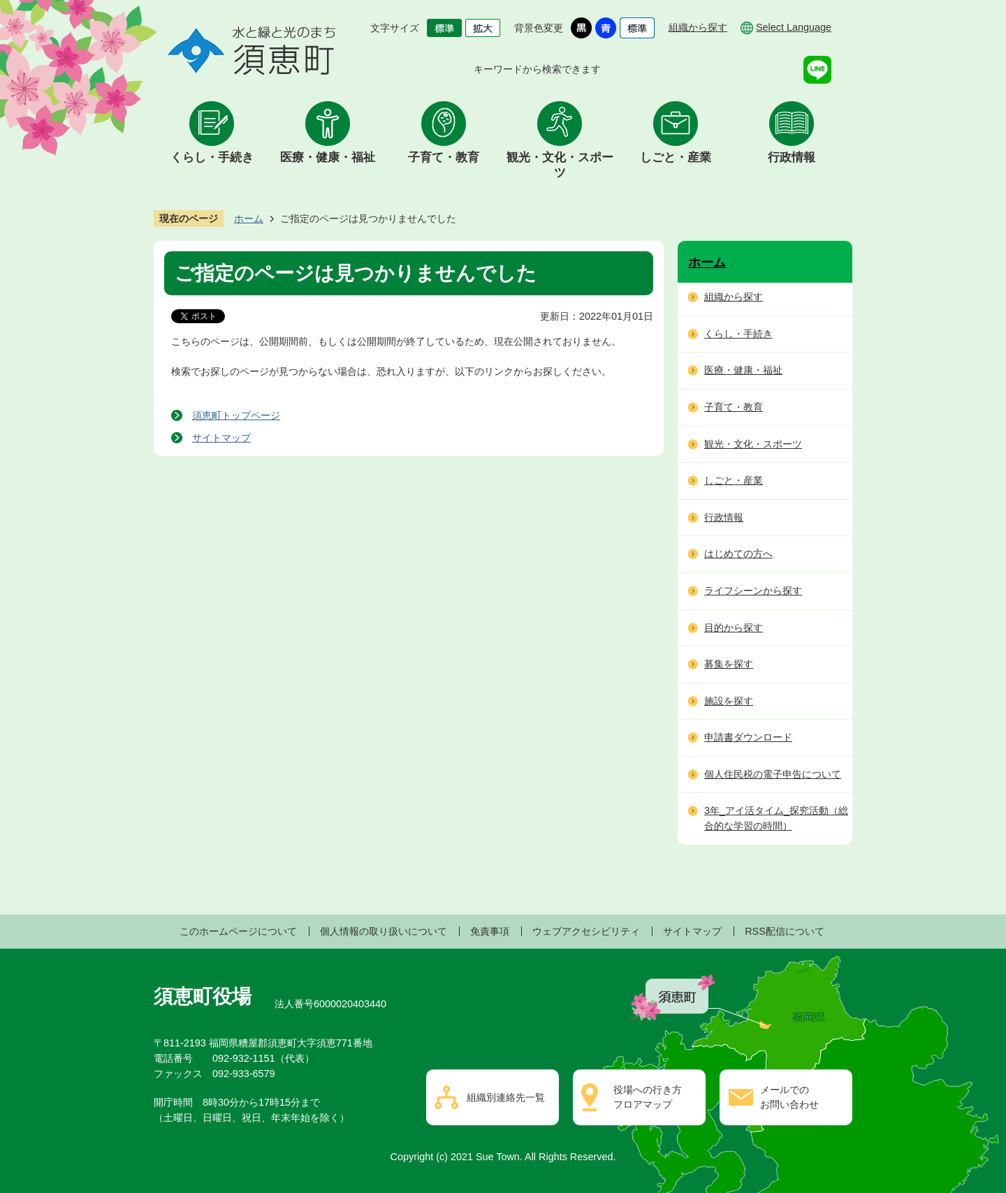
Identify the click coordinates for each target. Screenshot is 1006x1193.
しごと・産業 (675, 157)
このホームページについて (238, 931)
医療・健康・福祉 (327, 157)
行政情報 (791, 157)
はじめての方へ (738, 553)
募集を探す (728, 663)
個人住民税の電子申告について (772, 774)
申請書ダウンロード (748, 737)
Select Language (793, 27)
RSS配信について (784, 931)
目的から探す (733, 627)
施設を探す (728, 700)
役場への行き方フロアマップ (647, 1097)
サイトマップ (221, 437)
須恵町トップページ (236, 415)
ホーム (248, 218)
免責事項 (489, 931)
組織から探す (698, 27)
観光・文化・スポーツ (559, 165)
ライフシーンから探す (753, 590)
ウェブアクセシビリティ (586, 931)
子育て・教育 (443, 157)
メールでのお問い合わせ (789, 1097)
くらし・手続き (212, 157)
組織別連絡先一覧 (506, 1097)
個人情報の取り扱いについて (383, 931)
